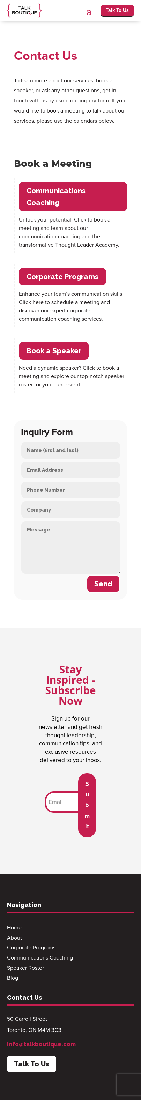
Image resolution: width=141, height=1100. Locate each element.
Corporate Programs (62, 277)
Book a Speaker (54, 351)
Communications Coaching (56, 197)
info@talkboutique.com (41, 1044)
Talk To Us (117, 10)
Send (103, 584)
